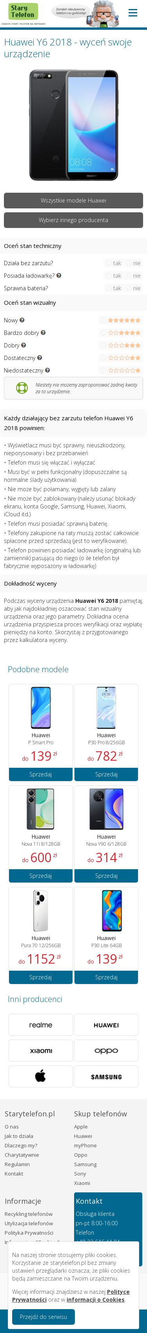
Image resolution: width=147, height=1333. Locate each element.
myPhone (85, 1145)
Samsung (85, 1164)
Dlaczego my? (21, 1145)
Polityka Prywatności (29, 1232)
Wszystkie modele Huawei (73, 200)
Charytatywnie (22, 1154)
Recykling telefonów (29, 1213)
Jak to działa (19, 1135)
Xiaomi (82, 1182)
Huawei (83, 1135)
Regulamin (17, 1164)
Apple (81, 1126)
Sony (80, 1173)
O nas (12, 1126)
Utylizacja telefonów (29, 1223)
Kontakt (14, 1173)
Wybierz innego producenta (73, 220)
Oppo (80, 1154)
